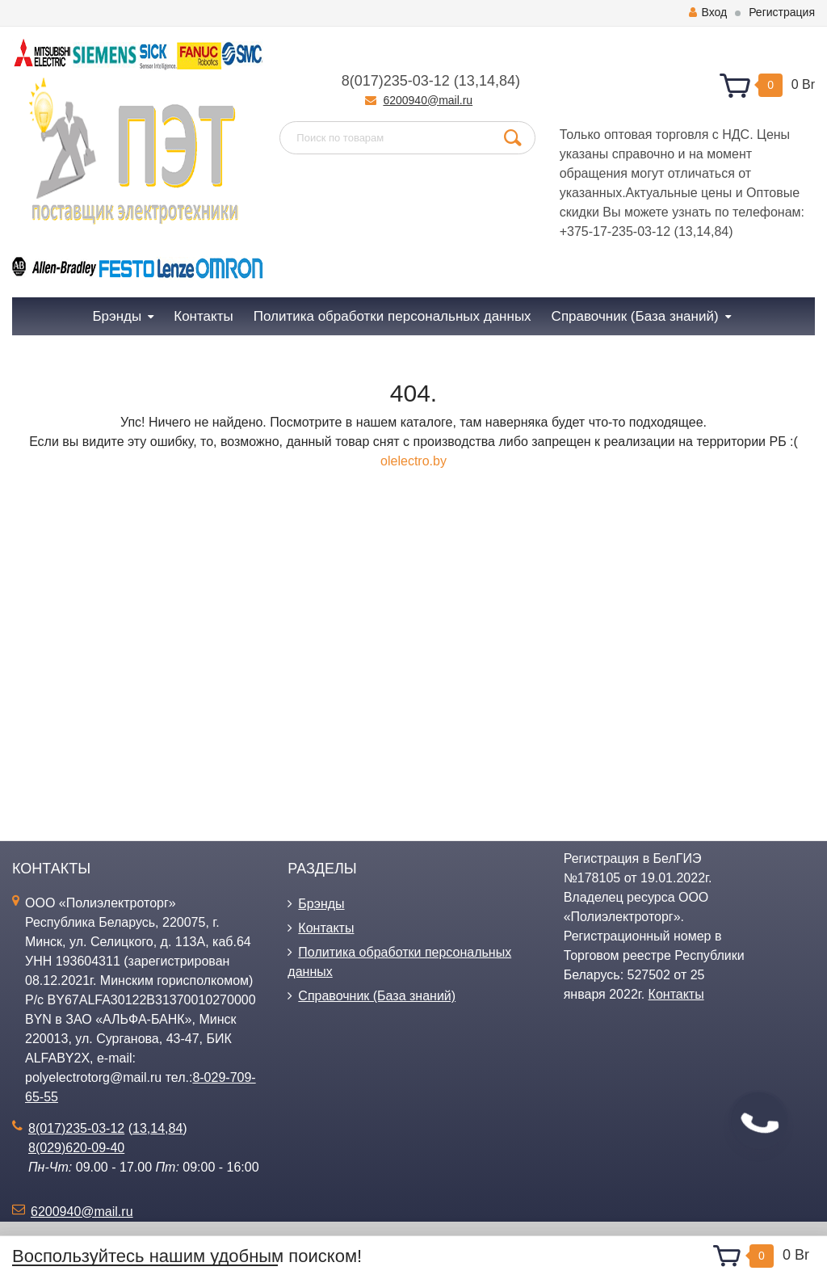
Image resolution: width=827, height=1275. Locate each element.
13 (467, 81)
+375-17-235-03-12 (615, 231)
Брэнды (321, 904)
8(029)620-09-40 (76, 1148)
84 (507, 81)
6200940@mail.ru (427, 100)
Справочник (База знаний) (376, 996)
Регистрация (782, 12)
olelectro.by (413, 461)
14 (487, 81)
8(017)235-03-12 (396, 81)
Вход (708, 12)
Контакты (326, 928)
